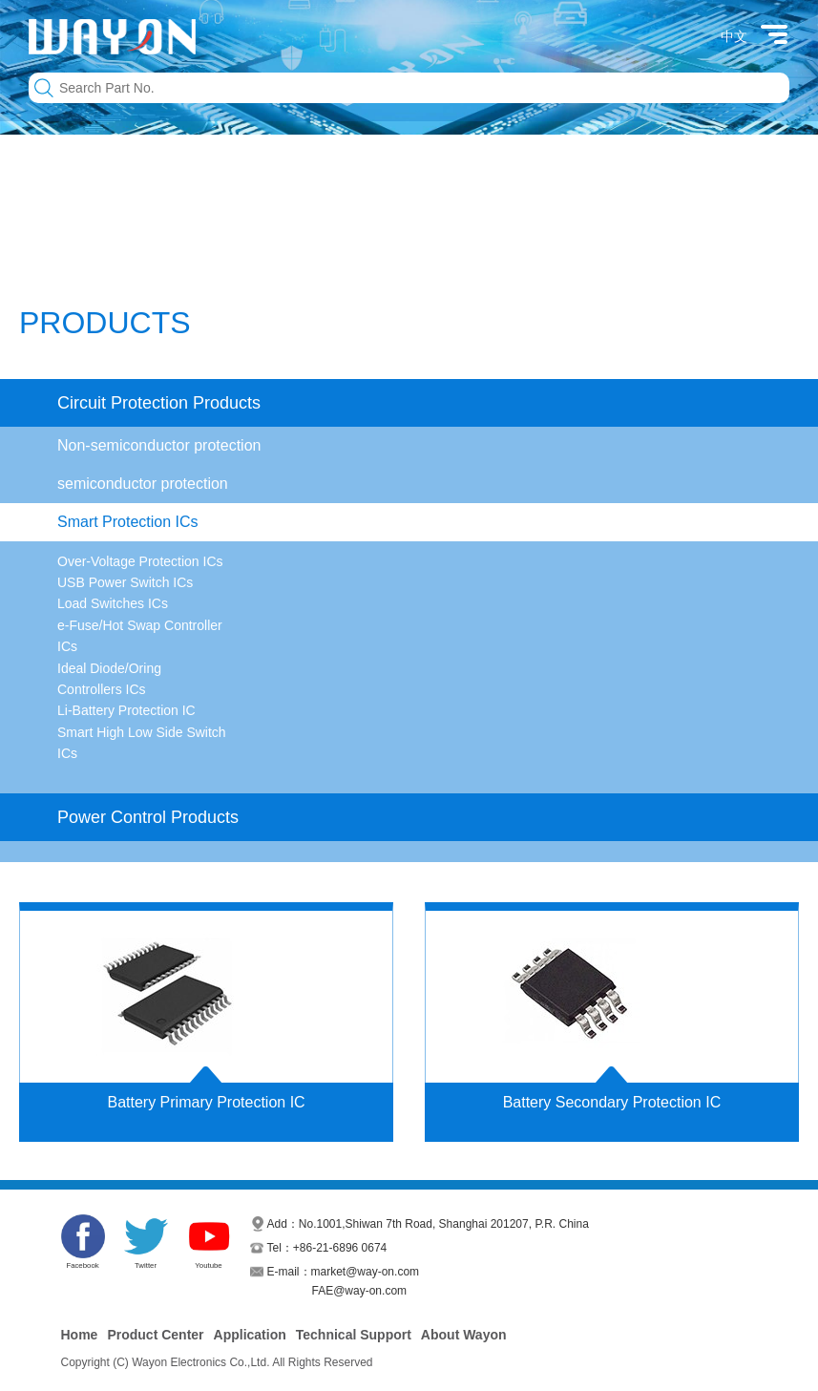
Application (250, 1334)
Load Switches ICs (112, 603)
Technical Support (353, 1334)
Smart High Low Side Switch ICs (141, 743)
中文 (734, 36)
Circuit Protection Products (159, 402)
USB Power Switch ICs (125, 582)
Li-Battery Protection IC (126, 710)
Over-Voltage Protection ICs (140, 561)
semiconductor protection (142, 483)
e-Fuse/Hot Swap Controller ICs (139, 636)
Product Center (155, 1334)
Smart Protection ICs (128, 522)
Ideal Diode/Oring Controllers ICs (109, 679)
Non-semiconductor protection (159, 445)
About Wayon (464, 1334)
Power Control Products (148, 817)
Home (79, 1334)
